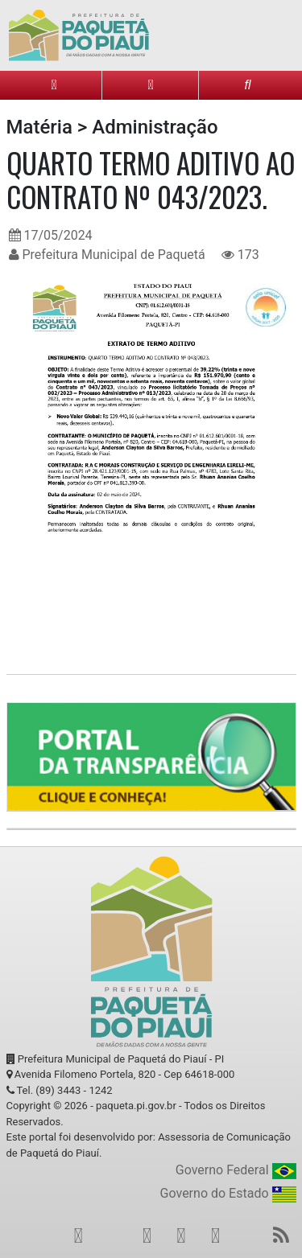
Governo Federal (236, 1170)
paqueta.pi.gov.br (136, 1106)
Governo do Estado (228, 1194)
